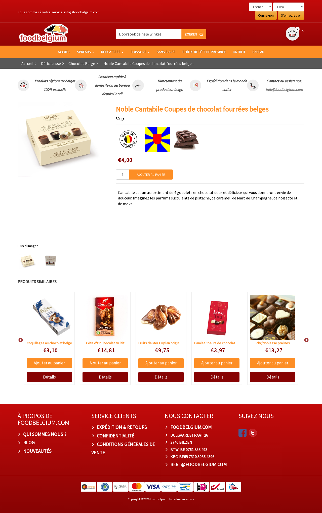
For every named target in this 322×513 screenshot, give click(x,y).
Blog (29, 442)
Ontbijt (239, 52)
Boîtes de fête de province (204, 52)
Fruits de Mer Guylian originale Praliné (166, 343)
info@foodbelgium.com (82, 12)
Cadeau (258, 52)
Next (304, 340)
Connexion (266, 15)
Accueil (64, 52)
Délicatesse (112, 52)
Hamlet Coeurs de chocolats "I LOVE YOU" (225, 343)
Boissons (140, 52)
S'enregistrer (291, 15)
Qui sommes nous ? (44, 434)
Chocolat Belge (81, 63)
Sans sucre (166, 52)
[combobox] (161, 34)
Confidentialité (115, 436)
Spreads (85, 52)
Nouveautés (37, 451)
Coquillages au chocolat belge (49, 343)
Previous (18, 340)
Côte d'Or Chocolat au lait (105, 343)
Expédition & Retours (122, 427)
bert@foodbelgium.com (198, 464)
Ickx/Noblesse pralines (273, 343)
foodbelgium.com (191, 427)
